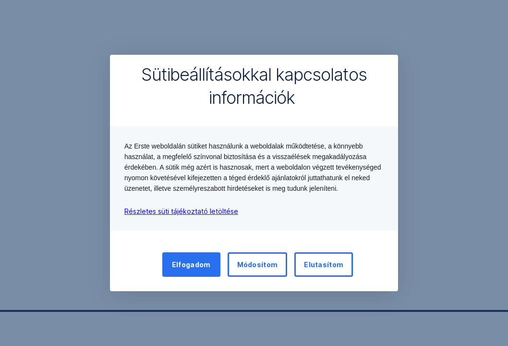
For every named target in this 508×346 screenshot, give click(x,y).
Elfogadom (191, 264)
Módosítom (257, 264)
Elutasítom (323, 264)
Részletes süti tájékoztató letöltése (181, 211)
